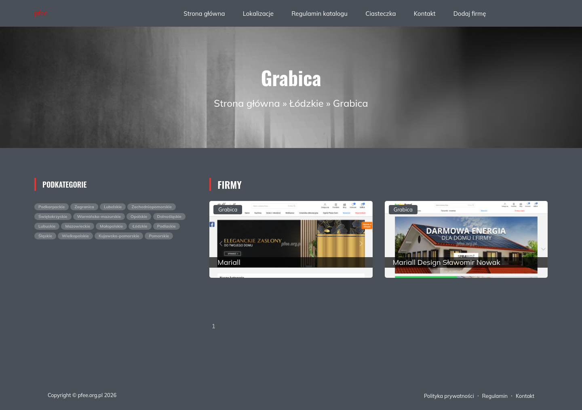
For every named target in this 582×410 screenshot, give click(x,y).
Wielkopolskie (75, 236)
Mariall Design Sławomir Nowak (446, 262)
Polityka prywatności (449, 396)
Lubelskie (113, 206)
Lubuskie (46, 226)
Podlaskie (166, 226)
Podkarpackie (51, 206)
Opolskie (139, 216)
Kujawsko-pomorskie (119, 236)
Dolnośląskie (169, 216)
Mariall (228, 262)
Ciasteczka (380, 13)
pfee (40, 13)
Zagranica (84, 206)
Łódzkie (306, 103)
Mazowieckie (77, 226)
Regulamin (495, 396)
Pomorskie (159, 236)
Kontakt (425, 13)
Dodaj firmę (469, 13)
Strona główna (204, 13)
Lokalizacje (258, 13)
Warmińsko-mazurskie (99, 216)
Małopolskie (111, 226)
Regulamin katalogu (319, 13)
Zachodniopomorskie (151, 206)
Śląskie (45, 236)
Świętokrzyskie (52, 216)
